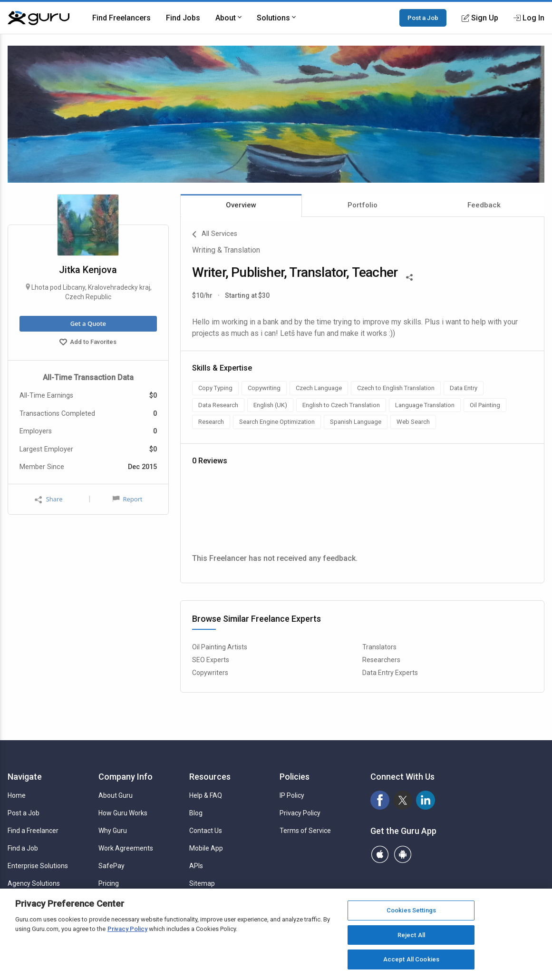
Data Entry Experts (390, 672)
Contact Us (205, 830)
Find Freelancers (121, 17)
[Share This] (409, 276)
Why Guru (112, 830)
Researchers (381, 660)
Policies (295, 777)
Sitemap (202, 883)
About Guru (115, 795)
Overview (241, 205)
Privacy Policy (300, 813)
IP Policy (292, 795)
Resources (210, 777)
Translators (379, 647)
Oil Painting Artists (219, 647)
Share (48, 499)
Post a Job (422, 17)
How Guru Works (122, 813)
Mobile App (206, 848)
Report (127, 499)
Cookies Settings (411, 910)
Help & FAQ (205, 795)
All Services (214, 234)
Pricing (108, 883)
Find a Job (23, 848)
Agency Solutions (34, 883)
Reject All (411, 935)
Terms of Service (305, 830)
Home (17, 795)
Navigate (25, 777)
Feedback (484, 205)
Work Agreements (125, 848)
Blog (196, 813)
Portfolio (363, 205)
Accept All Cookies (411, 959)
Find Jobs (183, 17)
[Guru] (38, 18)
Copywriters (210, 672)
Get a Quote (88, 323)
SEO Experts (210, 660)
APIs (196, 866)
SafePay (111, 866)
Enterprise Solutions (38, 866)
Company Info (125, 777)
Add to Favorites (87, 343)
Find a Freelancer (33, 830)
